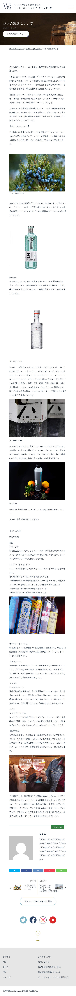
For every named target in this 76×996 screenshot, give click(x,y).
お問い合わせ (43, 962)
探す (5, 972)
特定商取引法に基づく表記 (49, 967)
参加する (6, 957)
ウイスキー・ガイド (16, 49)
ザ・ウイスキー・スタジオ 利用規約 (53, 977)
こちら (32, 519)
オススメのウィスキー (16, 34)
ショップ (6, 977)
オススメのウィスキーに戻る (38, 901)
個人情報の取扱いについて (49, 972)
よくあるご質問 (44, 957)
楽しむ (6, 967)
